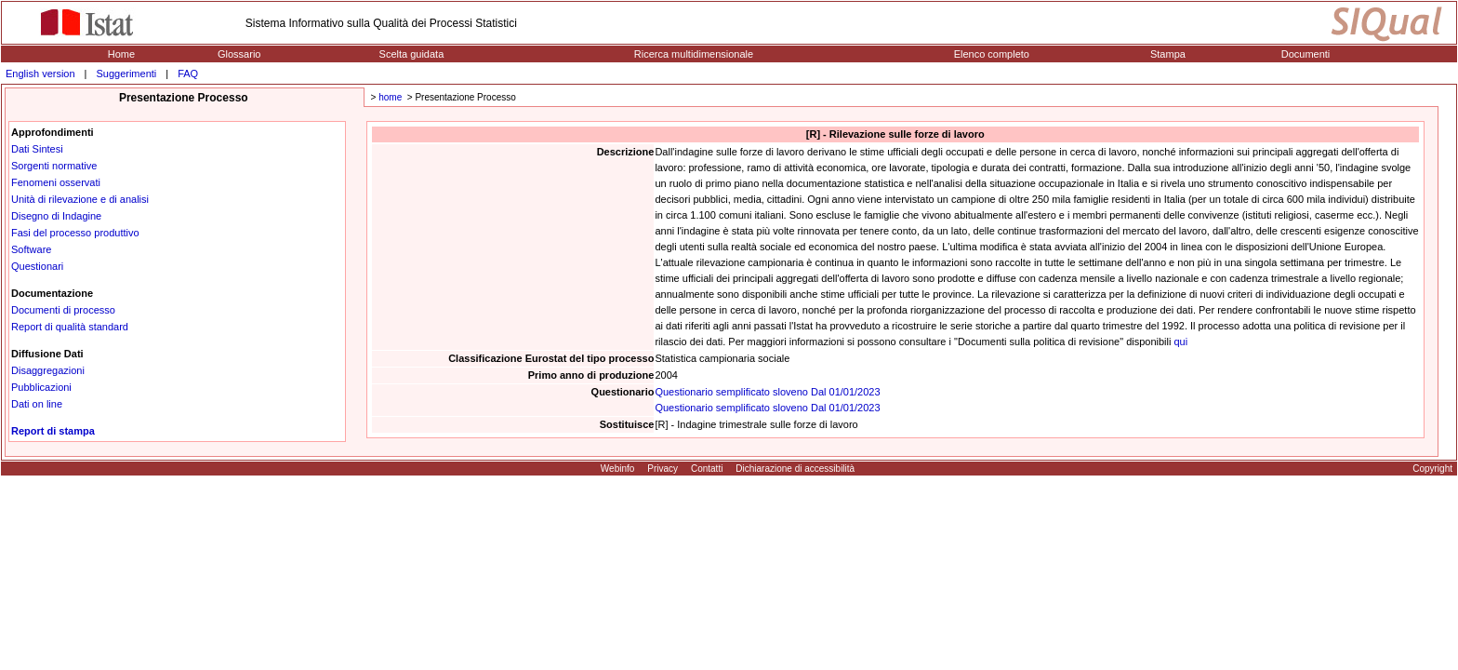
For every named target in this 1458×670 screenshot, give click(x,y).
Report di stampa (53, 430)
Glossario (239, 54)
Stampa (1168, 54)
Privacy (662, 468)
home (390, 97)
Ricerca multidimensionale (693, 54)
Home (121, 54)
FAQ (188, 73)
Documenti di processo (63, 309)
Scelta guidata (411, 54)
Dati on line (36, 403)
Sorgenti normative (54, 165)
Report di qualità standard (69, 326)
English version (40, 73)
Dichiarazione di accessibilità (795, 468)
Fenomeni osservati (55, 182)
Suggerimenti (126, 73)
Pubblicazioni (41, 387)
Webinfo (618, 468)
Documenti (1306, 54)
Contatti (706, 468)
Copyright (1432, 468)
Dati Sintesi (37, 148)
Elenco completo (991, 54)
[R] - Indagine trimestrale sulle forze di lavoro (756, 424)
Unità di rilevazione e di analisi (80, 199)
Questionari (37, 266)
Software (31, 249)
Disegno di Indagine (56, 215)
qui (1181, 341)
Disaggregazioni (48, 370)
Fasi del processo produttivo (75, 232)
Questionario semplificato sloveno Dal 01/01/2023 (767, 391)
